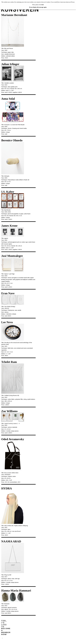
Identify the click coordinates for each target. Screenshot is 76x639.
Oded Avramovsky (12, 439)
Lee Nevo (7, 322)
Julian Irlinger (10, 64)
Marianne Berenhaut (14, 15)
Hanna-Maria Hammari (16, 590)
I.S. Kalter (7, 191)
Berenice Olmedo (11, 140)
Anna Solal (8, 98)
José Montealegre (12, 255)
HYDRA (6, 488)
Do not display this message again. (38, 7)
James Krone (9, 225)
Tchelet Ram (9, 361)
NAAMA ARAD (11, 541)
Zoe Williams (9, 411)
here (43, 4)
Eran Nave (8, 293)
